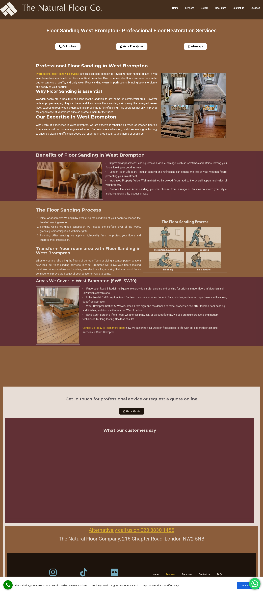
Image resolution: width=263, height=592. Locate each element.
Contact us (238, 8)
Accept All (248, 585)
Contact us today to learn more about (104, 364)
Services (189, 8)
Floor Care (220, 8)
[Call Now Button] (8, 584)
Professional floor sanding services (57, 73)
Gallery (204, 8)
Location (255, 8)
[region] (131, 584)
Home (175, 8)
